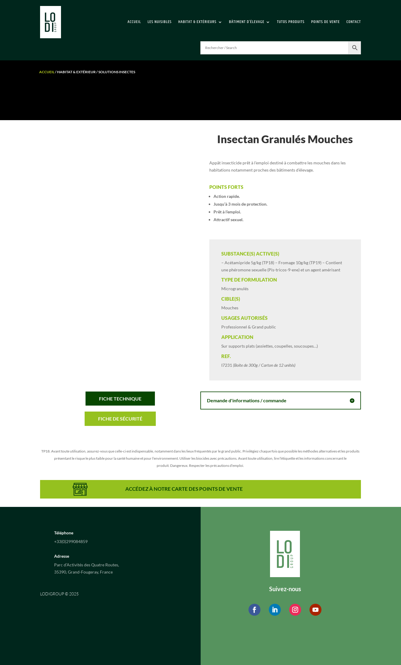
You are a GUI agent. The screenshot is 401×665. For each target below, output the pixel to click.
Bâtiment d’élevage (246, 22)
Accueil (134, 22)
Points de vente (325, 22)
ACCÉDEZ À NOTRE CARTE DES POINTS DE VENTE (184, 489)
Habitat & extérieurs (197, 22)
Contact (353, 22)
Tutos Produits (290, 22)
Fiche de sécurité (120, 418)
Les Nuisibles (160, 22)
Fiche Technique (120, 398)
